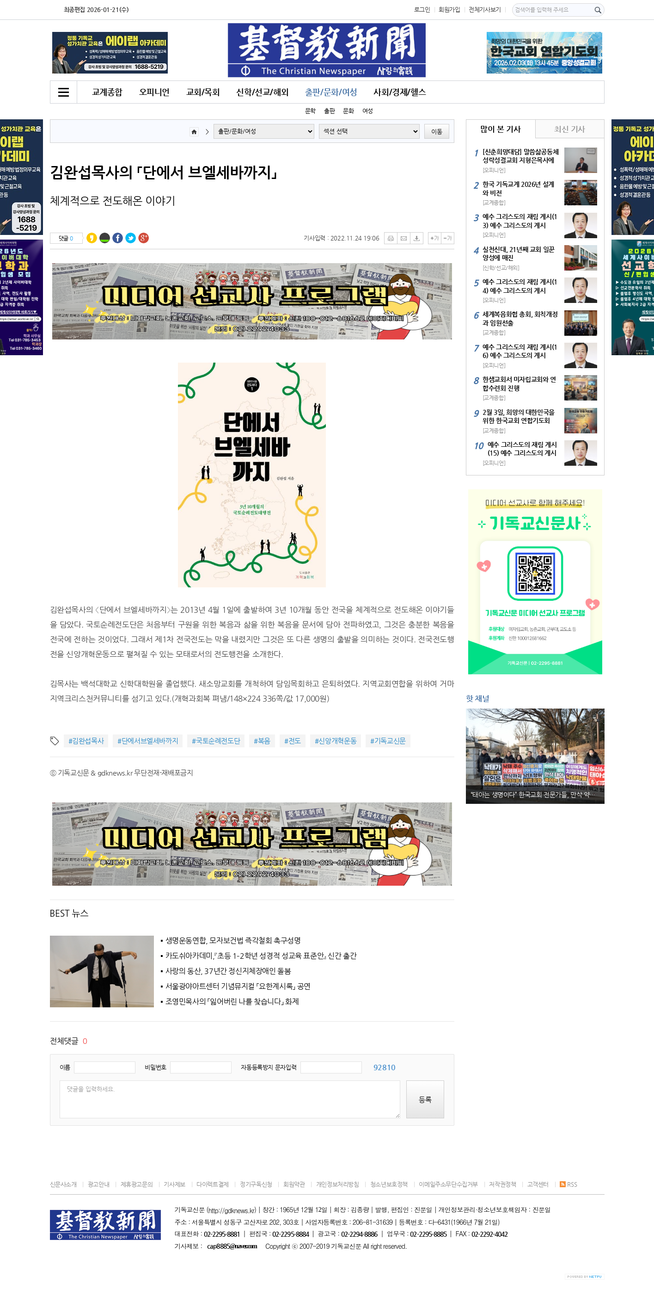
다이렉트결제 (212, 1184)
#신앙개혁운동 (335, 741)
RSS (568, 1184)
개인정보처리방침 (337, 1184)
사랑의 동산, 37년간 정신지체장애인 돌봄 (228, 971)
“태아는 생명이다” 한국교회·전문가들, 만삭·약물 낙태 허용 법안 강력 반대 (538, 794)
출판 (329, 110)
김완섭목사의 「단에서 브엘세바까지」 (163, 172)
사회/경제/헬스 (399, 92)
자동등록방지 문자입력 (268, 1067)
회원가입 (449, 9)
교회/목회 (203, 92)
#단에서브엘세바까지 (147, 741)
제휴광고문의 (137, 1184)
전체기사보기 (485, 9)
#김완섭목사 (86, 741)
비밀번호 (155, 1067)
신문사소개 (63, 1184)
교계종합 (107, 92)
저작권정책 (502, 1184)
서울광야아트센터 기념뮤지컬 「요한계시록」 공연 (238, 986)
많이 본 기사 (500, 129)
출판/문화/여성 (331, 92)
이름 (65, 1067)
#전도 (292, 741)
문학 (310, 110)
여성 (367, 110)
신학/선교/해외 (262, 92)
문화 (348, 110)
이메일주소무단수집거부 (448, 1184)
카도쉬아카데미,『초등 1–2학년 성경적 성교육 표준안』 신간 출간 (261, 956)
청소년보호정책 (389, 1184)
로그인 (422, 9)
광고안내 (98, 1184)
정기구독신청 (256, 1184)
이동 (436, 131)
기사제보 (174, 1184)
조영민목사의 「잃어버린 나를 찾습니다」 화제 (232, 1002)
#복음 (262, 741)
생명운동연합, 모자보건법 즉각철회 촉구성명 (233, 941)
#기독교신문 (388, 741)
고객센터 (538, 1184)
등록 (425, 1100)
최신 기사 (569, 129)
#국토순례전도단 (216, 741)
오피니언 (154, 92)
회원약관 (294, 1184)
